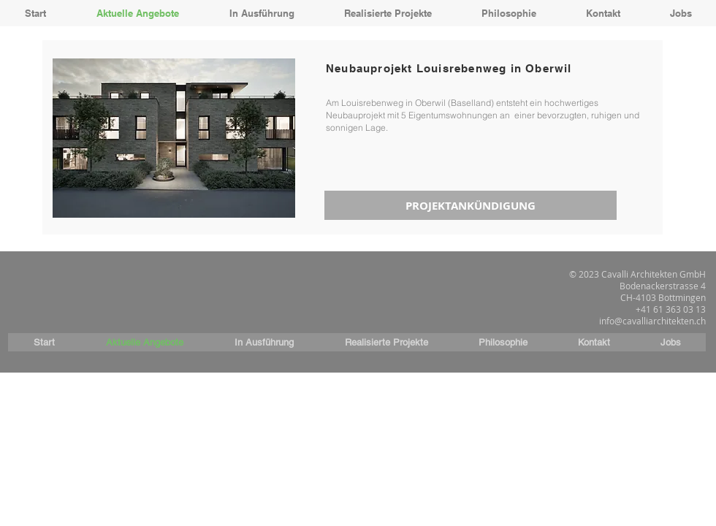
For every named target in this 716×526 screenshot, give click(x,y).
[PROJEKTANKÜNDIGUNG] (470, 205)
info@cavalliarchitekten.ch (652, 321)
